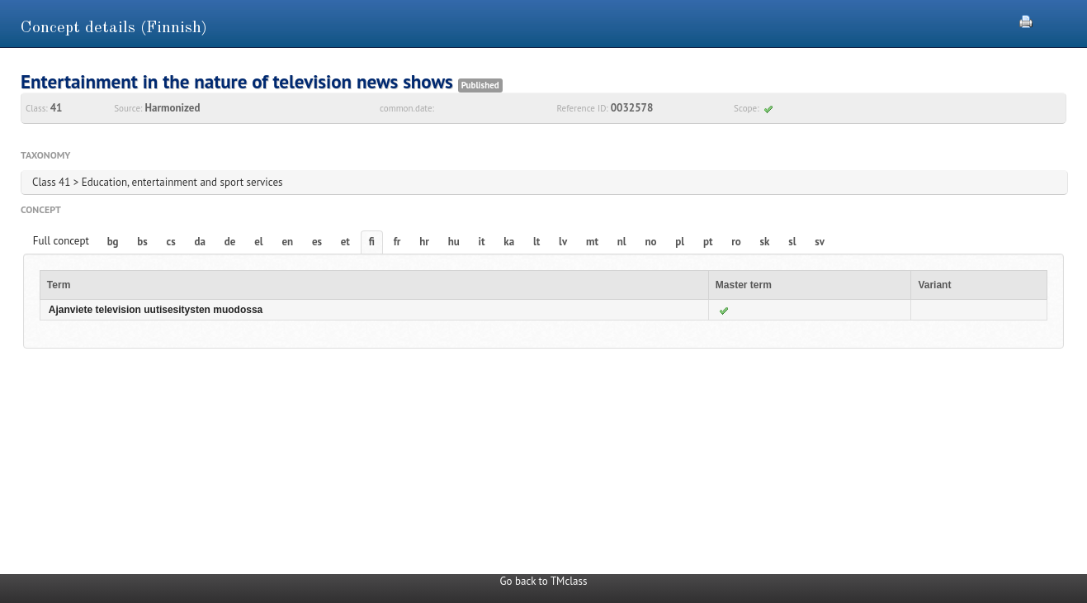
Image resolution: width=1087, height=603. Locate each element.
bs (142, 242)
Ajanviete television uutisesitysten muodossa (155, 310)
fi (372, 242)
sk (765, 242)
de (230, 242)
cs (171, 242)
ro (736, 242)
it (482, 242)
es (317, 242)
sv (820, 242)
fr (397, 242)
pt (708, 242)
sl (792, 242)
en (287, 242)
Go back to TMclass (544, 581)
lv (563, 242)
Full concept (61, 241)
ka (508, 242)
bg (113, 242)
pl (679, 242)
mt (592, 242)
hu (454, 242)
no (650, 242)
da (200, 242)
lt (536, 242)
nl (621, 242)
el (258, 242)
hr (424, 242)
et (345, 242)
